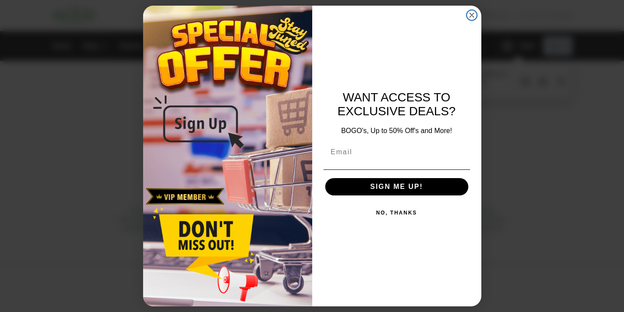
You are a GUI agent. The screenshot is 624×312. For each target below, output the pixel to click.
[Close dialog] (472, 15)
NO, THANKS (396, 213)
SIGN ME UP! (396, 186)
